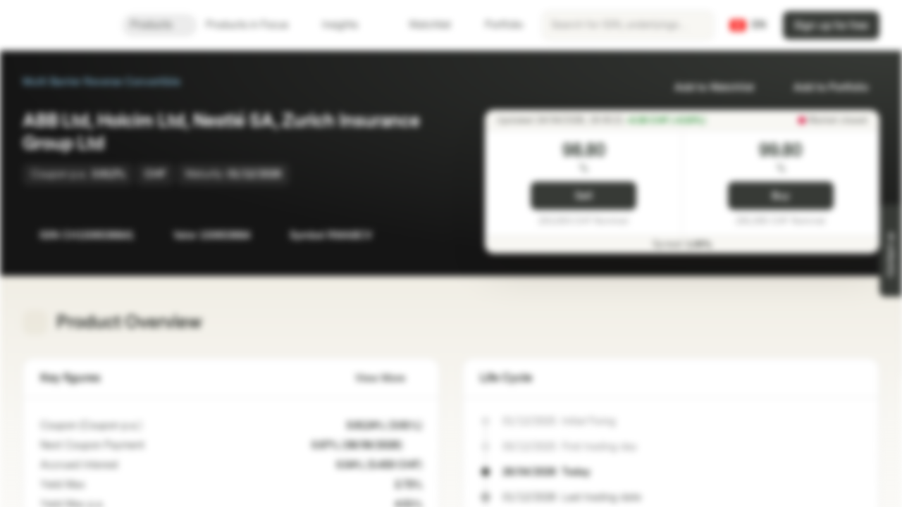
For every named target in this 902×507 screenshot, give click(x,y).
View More (388, 378)
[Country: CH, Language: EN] (748, 25)
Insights (348, 25)
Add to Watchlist (705, 88)
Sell (584, 196)
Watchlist (421, 25)
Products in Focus (255, 25)
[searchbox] (628, 25)
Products (159, 25)
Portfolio (495, 25)
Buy (780, 196)
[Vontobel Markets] (61, 25)
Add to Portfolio (822, 88)
